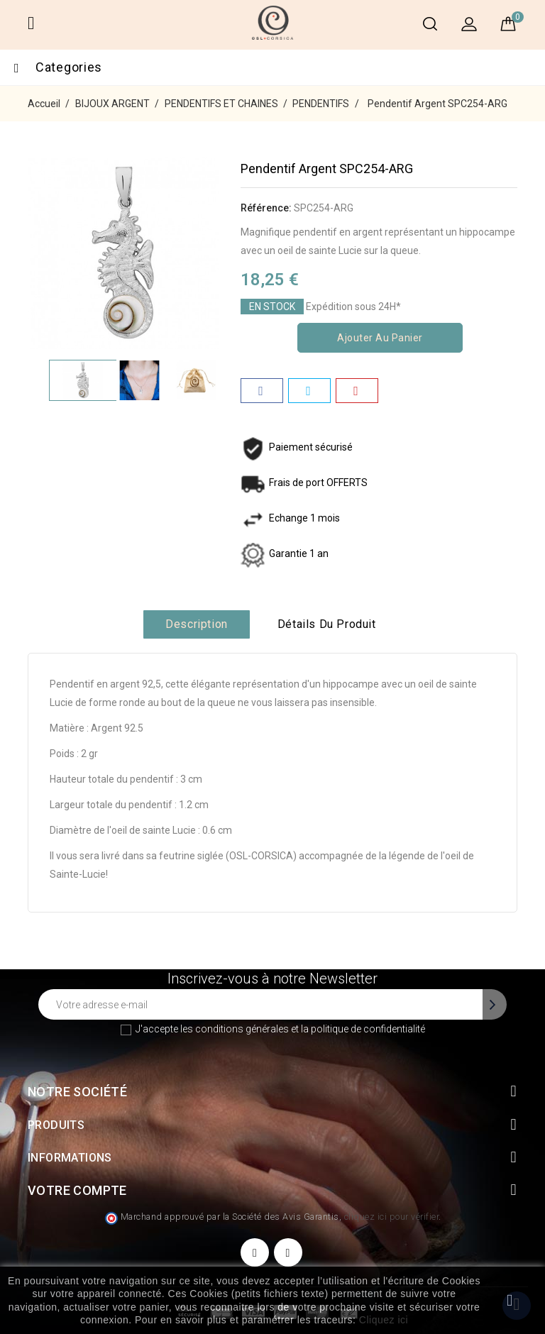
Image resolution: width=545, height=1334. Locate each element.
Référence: (266, 208)
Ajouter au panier (380, 337)
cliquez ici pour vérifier (391, 1216)
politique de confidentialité (368, 1029)
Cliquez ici (383, 1319)
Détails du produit (326, 624)
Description (196, 624)
